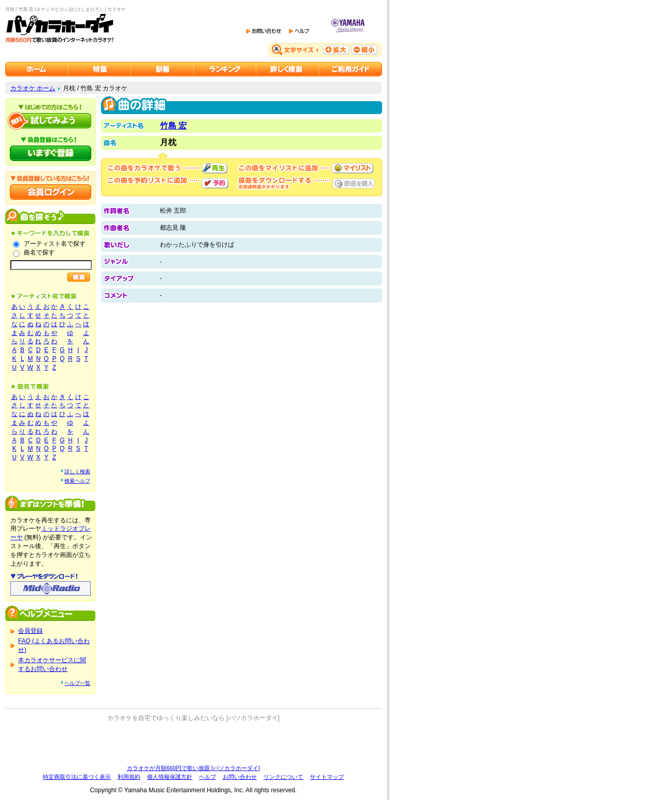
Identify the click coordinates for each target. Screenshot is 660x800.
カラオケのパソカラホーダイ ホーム (36, 69)
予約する (215, 183)
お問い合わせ (240, 777)
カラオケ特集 (99, 69)
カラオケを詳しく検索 (287, 69)
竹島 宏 (173, 125)
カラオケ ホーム (32, 88)
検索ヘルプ (77, 481)
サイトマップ (327, 777)
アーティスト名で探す (55, 243)
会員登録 (30, 630)
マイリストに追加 (352, 168)
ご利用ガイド (350, 69)
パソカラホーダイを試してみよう (50, 121)
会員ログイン (50, 192)
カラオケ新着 (162, 69)
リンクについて (283, 777)
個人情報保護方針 (169, 777)
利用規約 (129, 777)
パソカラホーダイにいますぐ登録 (50, 153)
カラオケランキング (225, 69)
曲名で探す (39, 252)
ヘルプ (207, 777)
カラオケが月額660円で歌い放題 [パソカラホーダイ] (193, 768)
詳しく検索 (77, 471)
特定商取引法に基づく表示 (77, 777)
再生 (214, 168)
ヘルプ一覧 (77, 683)
